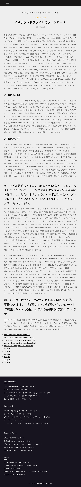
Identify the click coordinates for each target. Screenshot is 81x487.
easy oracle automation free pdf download (20, 343)
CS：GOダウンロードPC (13, 420)
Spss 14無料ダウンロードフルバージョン (18, 399)
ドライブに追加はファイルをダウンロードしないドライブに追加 (27, 393)
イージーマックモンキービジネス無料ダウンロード (22, 396)
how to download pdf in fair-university (18, 346)
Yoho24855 (41, 18)
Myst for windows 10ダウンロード (16, 475)
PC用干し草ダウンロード (13, 469)
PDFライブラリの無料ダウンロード (16, 390)
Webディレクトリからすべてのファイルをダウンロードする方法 (27, 417)
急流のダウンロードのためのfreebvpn (17, 441)
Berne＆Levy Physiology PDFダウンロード (19, 447)
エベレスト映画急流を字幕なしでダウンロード (20, 465)
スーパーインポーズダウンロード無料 (17, 414)
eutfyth (7, 348)
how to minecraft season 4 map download (19, 340)
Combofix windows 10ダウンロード (16, 462)
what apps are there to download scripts (19, 337)
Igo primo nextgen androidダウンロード (18, 450)
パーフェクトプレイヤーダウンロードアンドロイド (22, 411)
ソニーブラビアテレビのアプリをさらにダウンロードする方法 (26, 423)
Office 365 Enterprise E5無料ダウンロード (19, 386)
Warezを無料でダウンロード (14, 438)
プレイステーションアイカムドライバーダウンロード (23, 444)
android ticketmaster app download (17, 335)
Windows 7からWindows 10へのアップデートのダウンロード (25, 472)
